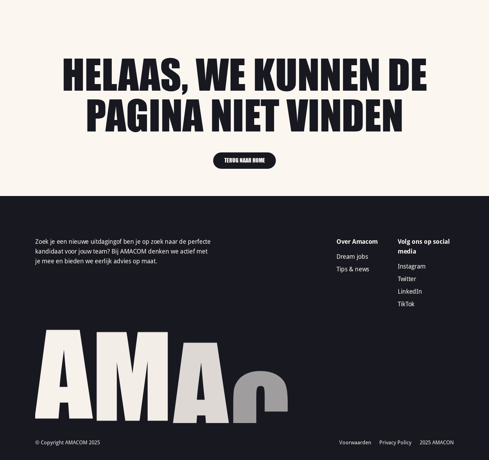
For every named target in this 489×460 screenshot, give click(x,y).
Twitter (407, 279)
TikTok (406, 304)
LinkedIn (410, 291)
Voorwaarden (355, 442)
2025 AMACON (437, 442)
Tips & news (352, 269)
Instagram (412, 266)
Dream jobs (352, 256)
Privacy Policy (395, 442)
